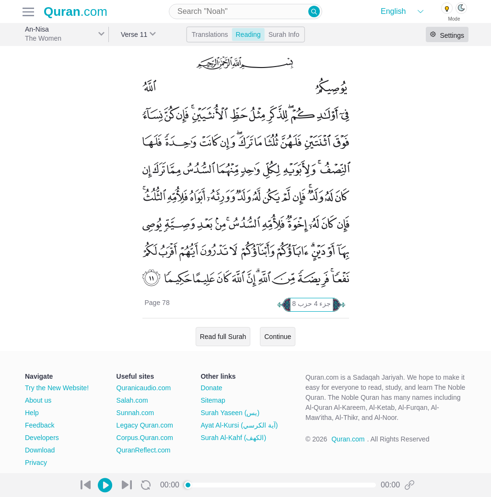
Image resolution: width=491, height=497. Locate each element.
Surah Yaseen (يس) (229, 413)
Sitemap (212, 400)
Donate (211, 388)
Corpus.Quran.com (145, 437)
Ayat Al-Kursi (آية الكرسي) (239, 425)
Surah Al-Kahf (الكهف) (233, 437)
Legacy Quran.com (145, 425)
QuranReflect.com (144, 450)
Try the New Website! (57, 388)
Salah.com (132, 400)
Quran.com (347, 439)
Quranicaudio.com (144, 388)
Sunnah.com (135, 413)
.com (75, 11)
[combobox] (245, 11)
